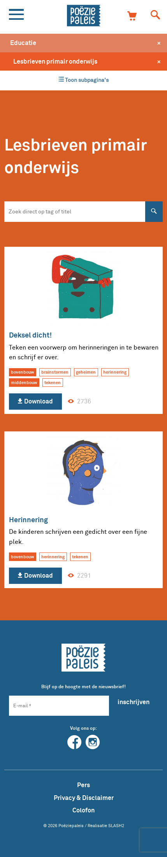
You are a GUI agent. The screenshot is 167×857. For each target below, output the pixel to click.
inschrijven (133, 701)
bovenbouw (22, 372)
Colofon (83, 810)
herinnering (115, 372)
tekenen (52, 382)
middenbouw (24, 382)
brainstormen (55, 372)
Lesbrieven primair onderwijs (55, 61)
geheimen (86, 372)
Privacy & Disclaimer (84, 797)
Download (35, 401)
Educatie (23, 42)
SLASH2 (116, 825)
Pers (83, 784)
